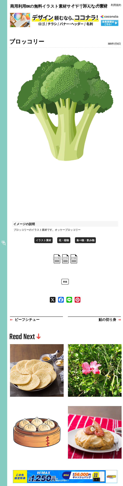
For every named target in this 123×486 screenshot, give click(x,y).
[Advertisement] (65, 191)
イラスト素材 (43, 240)
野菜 (65, 282)
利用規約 (116, 5)
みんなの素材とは (83, 5)
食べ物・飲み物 (85, 240)
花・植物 (64, 240)
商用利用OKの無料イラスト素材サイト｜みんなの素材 (24, 7)
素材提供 (102, 5)
